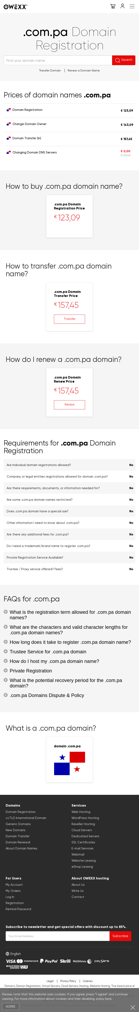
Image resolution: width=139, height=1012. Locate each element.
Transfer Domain (50, 70)
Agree (10, 1006)
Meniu (132, 6)
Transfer (70, 319)
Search (123, 60)
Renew (70, 404)
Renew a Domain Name (84, 70)
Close (132, 1007)
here (108, 999)
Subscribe (120, 936)
